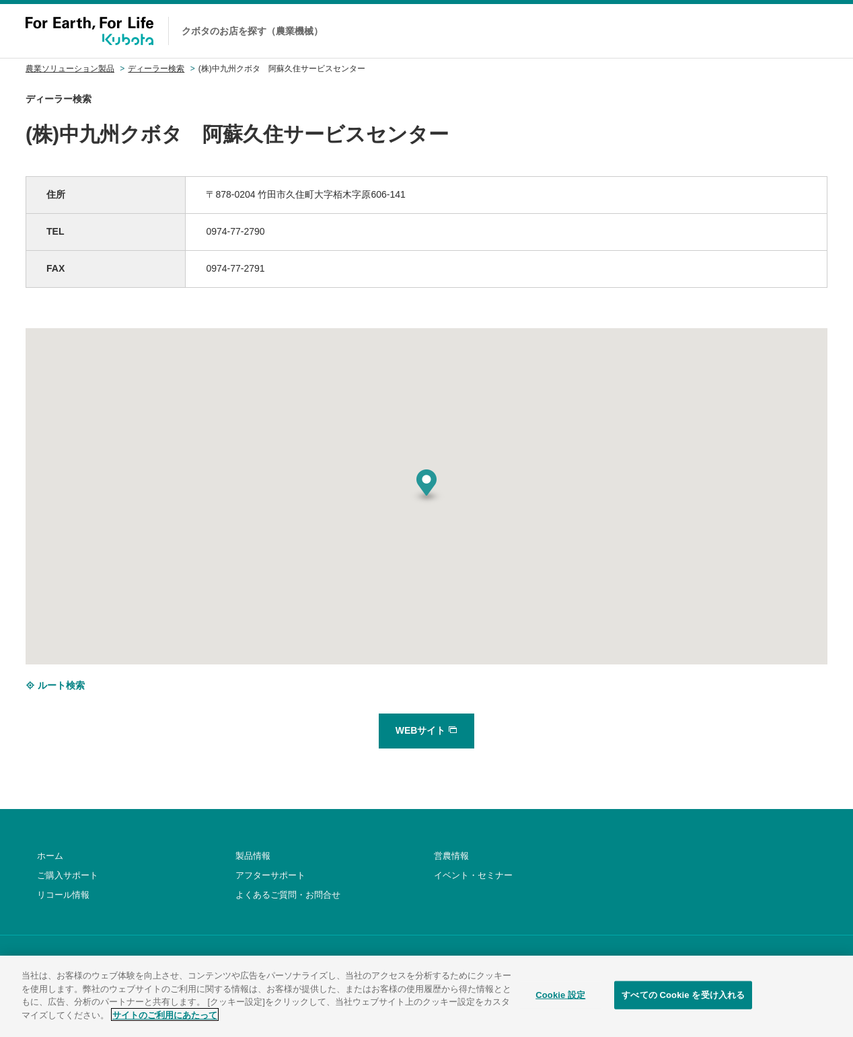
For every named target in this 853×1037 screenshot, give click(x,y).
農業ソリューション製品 (70, 68)
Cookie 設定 (560, 1004)
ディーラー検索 (156, 68)
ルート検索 (55, 685)
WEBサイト (427, 730)
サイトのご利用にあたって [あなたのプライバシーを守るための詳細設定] (164, 1023)
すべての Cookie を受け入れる (683, 1004)
